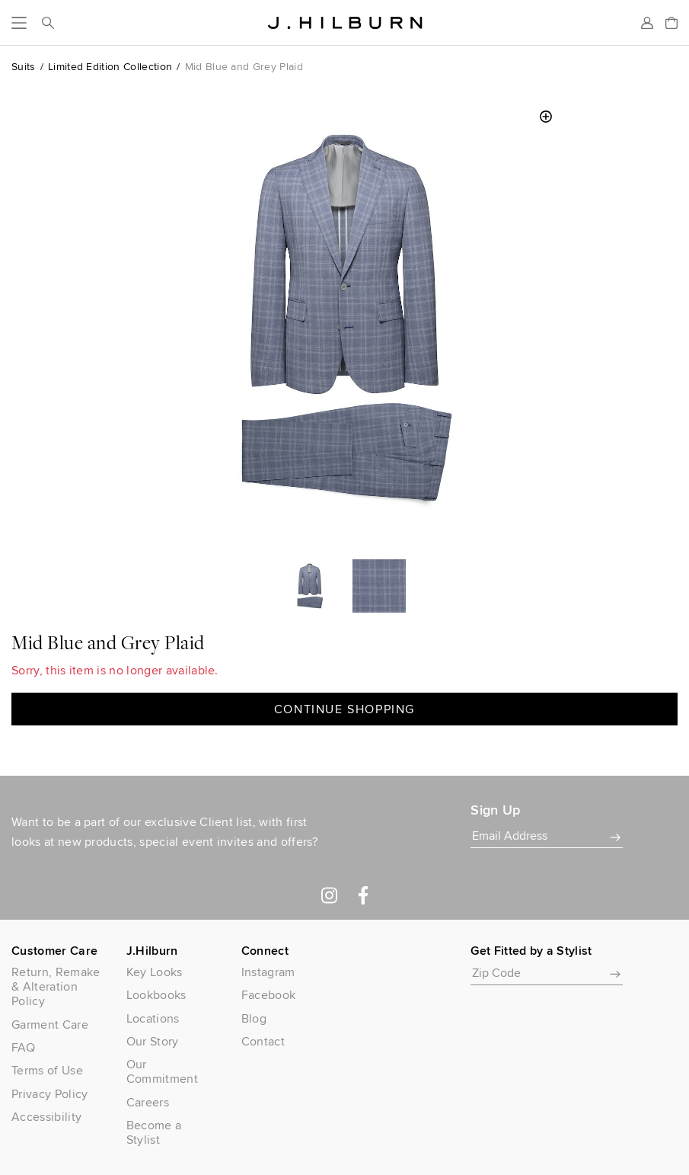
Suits (23, 66)
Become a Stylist (154, 1132)
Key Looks (154, 972)
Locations (153, 1018)
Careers (147, 1102)
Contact (263, 1041)
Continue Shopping (344, 709)
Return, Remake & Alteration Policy (55, 987)
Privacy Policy (49, 1094)
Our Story (152, 1041)
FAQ (23, 1047)
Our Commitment (162, 1071)
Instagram (268, 972)
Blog (253, 1018)
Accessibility (46, 1116)
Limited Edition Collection (110, 66)
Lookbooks (156, 995)
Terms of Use (47, 1070)
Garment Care (49, 1024)
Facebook (268, 995)
